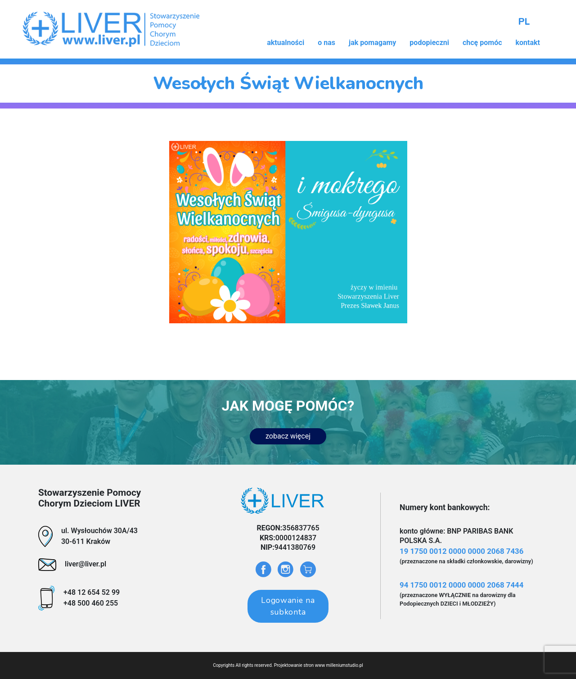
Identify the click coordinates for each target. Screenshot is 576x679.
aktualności (285, 42)
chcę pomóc (482, 42)
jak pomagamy (372, 42)
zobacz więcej (288, 436)
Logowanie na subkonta (288, 606)
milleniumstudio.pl (344, 665)
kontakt (528, 42)
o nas (326, 42)
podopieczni (429, 42)
